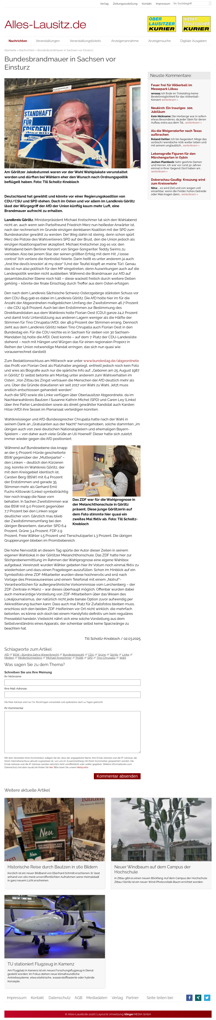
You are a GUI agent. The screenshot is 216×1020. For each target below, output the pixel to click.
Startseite (10, 50)
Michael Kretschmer (59, 657)
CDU (91, 654)
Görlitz (114, 654)
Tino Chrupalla (106, 657)
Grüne (102, 654)
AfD (6, 654)
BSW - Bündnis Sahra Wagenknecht (36, 654)
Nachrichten (27, 50)
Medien (9, 657)
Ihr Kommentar (13, 708)
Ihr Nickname (12, 676)
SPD (90, 657)
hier (51, 767)
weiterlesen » (170, 99)
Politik (79, 657)
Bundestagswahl (73, 654)
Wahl (122, 657)
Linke (125, 654)
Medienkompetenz (30, 657)
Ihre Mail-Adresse (15, 688)
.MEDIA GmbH (137, 1014)
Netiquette (82, 767)
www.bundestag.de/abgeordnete (111, 361)
